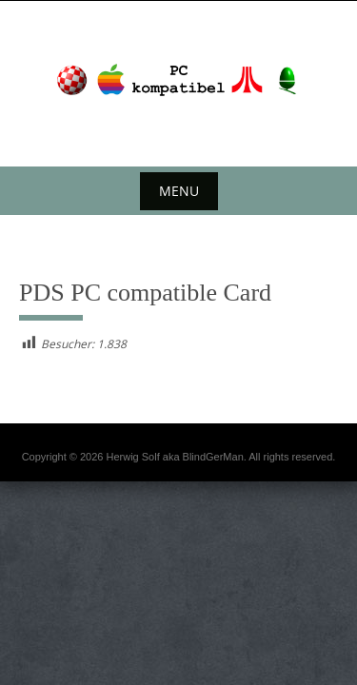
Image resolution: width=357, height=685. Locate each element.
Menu (179, 191)
